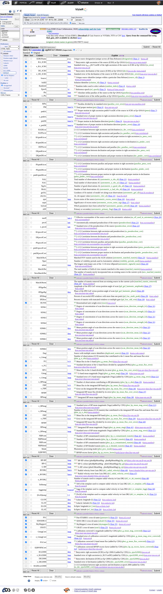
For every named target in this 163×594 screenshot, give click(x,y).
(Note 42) (137, 436)
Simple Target (29, 15)
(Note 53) (96, 503)
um (69, 222)
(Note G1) (155, 377)
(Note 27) (147, 286)
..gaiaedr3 (10, 31)
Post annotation (54, 33)
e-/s (69, 361)
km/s (70, 470)
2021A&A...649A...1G (129, 29)
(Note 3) (103, 83)
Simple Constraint (31, 47)
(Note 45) (128, 446)
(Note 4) (121, 86)
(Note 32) (146, 327)
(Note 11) (123, 179)
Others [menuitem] (97, 3)
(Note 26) (78, 284)
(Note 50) (151, 489)
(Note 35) (138, 382)
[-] (69, 495)
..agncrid (10, 33)
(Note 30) (141, 299)
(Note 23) (141, 258)
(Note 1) (136, 59)
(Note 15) (111, 196)
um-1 (70, 218)
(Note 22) (136, 226)
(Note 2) (141, 77)
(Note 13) (128, 186)
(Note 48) (145, 478)
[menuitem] (6, 2)
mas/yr (70, 107)
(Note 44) (137, 443)
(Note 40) (142, 422)
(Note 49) (150, 484)
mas (69, 66)
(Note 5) (102, 89)
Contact (152, 590)
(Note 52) (97, 500)
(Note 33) (125, 353)
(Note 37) (142, 392)
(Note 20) (157, 217)
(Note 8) (137, 116)
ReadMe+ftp (143, 29)
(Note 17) (125, 203)
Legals (159, 590)
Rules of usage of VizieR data (85, 591)
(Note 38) (130, 397)
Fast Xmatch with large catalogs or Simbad (147, 15)
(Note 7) (153, 111)
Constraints (38, 50)
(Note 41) (130, 427)
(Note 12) (123, 183)
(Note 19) (117, 209)
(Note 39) (132, 419)
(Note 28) (140, 291)
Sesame (43, 17)
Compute (5, 53)
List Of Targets (43, 15)
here (123, 36)
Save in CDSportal (6, 17)
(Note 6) (100, 107)
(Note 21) (135, 223)
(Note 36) (132, 389)
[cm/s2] (71, 490)
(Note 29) (144, 296)
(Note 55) (114, 518)
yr (68, 89)
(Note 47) (133, 474)
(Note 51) (153, 494)
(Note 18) (133, 206)
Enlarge (4, 40)
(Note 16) (121, 199)
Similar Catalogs (113, 29)
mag (69, 373)
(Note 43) (129, 439)
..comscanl (10, 37)
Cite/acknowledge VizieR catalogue (87, 589)
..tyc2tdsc (10, 35)
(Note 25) (78, 274)
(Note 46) (124, 470)
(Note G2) (146, 531)
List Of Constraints (47, 47)
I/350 (10, 29)
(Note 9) (118, 121)
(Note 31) (151, 306)
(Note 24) (144, 264)
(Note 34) (124, 374)
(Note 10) (136, 124)
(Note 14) (126, 189)
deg (69, 62)
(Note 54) (98, 509)
